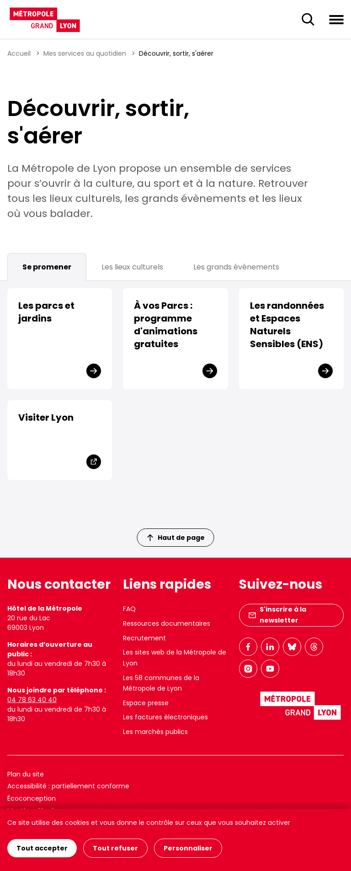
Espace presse (146, 702)
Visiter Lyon (46, 417)
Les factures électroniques (165, 717)
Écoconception (31, 798)
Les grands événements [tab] (236, 267)
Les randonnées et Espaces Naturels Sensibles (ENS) (287, 324)
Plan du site (25, 774)
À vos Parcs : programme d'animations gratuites (165, 324)
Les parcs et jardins (46, 312)
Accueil (19, 53)
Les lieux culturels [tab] (132, 267)
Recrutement (144, 638)
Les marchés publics (155, 731)
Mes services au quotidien (84, 53)
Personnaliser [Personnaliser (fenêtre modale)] (188, 848)
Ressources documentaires (166, 623)
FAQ (129, 608)
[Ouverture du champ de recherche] (308, 19)
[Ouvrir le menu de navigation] (336, 19)
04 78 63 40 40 (32, 699)
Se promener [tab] (46, 267)
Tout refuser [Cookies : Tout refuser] (115, 848)
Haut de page (176, 537)
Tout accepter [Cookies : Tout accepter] (42, 848)
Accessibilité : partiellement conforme (68, 786)
